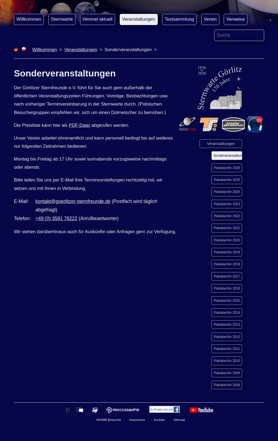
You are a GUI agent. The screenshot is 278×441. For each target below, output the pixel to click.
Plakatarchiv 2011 (227, 349)
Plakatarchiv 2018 (227, 264)
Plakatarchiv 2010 (227, 361)
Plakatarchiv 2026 (227, 168)
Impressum (137, 419)
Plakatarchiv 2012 (227, 337)
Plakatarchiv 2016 (227, 288)
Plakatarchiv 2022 (227, 216)
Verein (210, 19)
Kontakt (159, 419)
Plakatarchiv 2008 (227, 385)
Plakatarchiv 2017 (227, 276)
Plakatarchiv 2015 (227, 301)
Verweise (235, 19)
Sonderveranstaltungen (227, 156)
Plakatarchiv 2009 (227, 373)
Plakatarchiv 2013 (227, 324)
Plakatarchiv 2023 (227, 204)
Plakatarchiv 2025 (227, 180)
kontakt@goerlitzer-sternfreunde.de (73, 201)
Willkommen (29, 19)
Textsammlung (179, 19)
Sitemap (179, 419)
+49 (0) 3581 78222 (56, 218)
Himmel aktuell (97, 19)
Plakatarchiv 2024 (227, 192)
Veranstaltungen (138, 19)
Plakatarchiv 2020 (227, 240)
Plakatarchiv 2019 (227, 252)
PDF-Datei (79, 125)
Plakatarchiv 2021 (227, 228)
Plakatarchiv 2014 (227, 312)
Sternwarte (62, 19)
